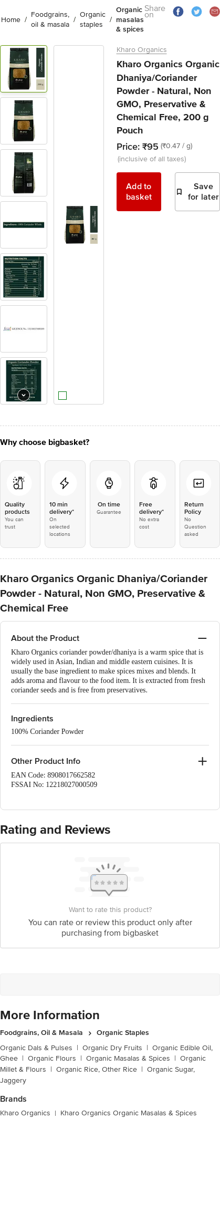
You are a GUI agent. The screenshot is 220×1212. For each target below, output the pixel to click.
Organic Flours (55, 1058)
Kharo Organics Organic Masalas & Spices (128, 1113)
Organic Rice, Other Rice (99, 1069)
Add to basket (139, 191)
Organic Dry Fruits (115, 1047)
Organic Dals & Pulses (39, 1047)
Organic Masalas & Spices (131, 1058)
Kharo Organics (142, 49)
